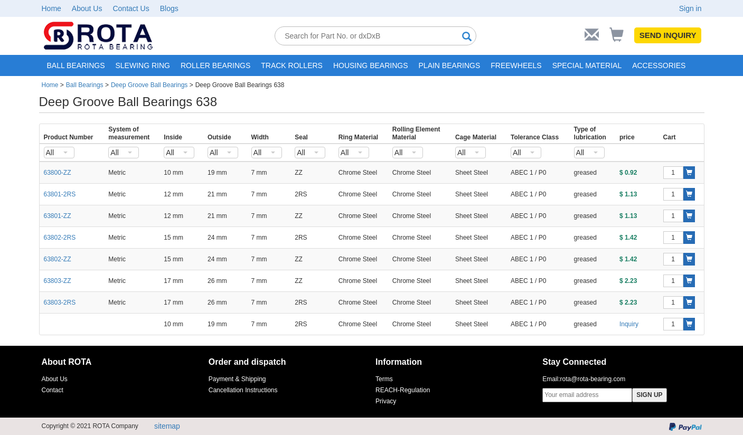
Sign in (690, 8)
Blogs (169, 8)
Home (51, 8)
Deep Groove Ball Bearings (149, 85)
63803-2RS (60, 302)
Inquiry (628, 324)
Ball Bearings (85, 85)
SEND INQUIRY (668, 35)
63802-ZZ (57, 259)
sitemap (167, 426)
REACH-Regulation (402, 390)
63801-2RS (60, 194)
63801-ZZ (57, 216)
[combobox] (59, 152)
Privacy (385, 401)
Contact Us (130, 8)
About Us (87, 8)
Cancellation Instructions (243, 390)
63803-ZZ (57, 281)
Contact (52, 390)
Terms (384, 379)
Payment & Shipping (237, 379)
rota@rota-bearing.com (593, 379)
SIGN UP (649, 395)
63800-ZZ (57, 172)
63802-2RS (60, 237)
